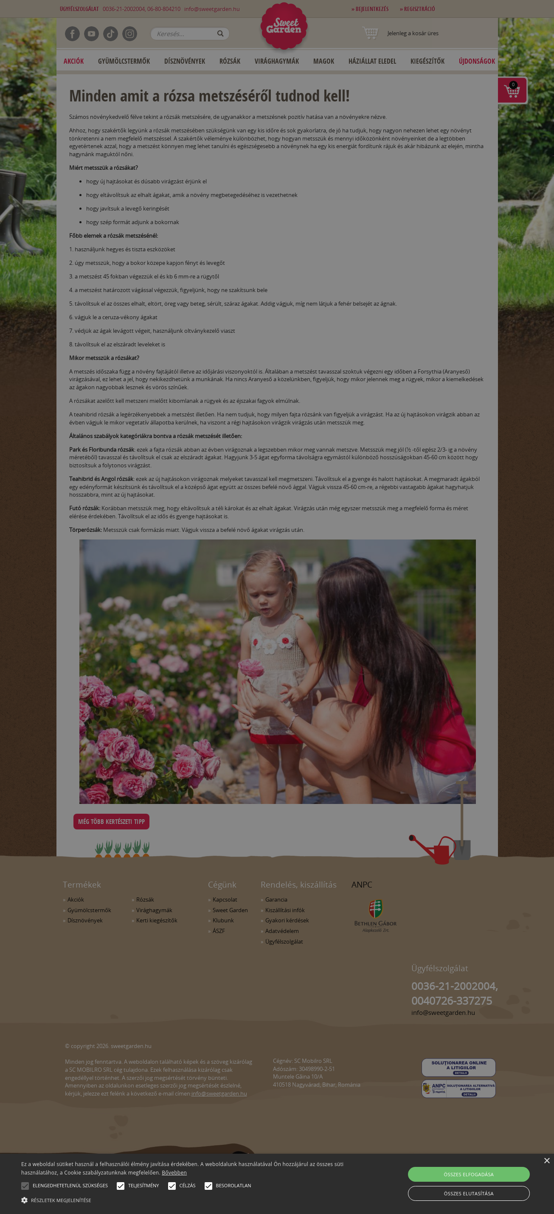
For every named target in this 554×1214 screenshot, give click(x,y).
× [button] (546, 1161)
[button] (25, 1185)
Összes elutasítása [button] (469, 1193)
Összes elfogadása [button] (469, 1174)
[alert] (277, 607)
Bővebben (174, 1172)
